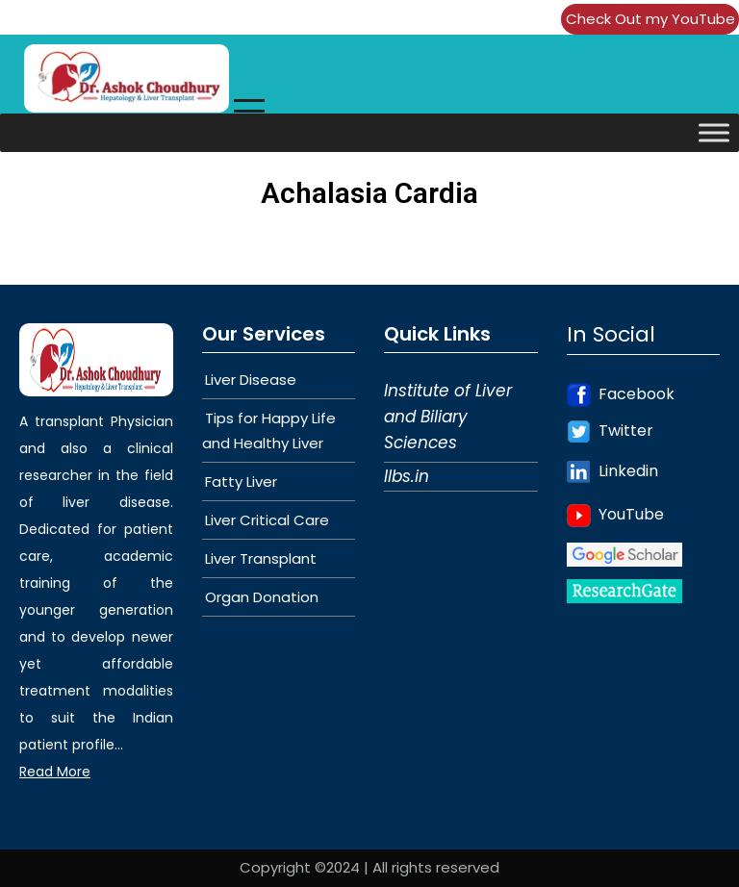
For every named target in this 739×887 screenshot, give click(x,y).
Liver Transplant (261, 558)
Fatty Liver (241, 481)
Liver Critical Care (267, 520)
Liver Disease (250, 379)
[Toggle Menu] (714, 132)
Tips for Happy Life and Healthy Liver (269, 430)
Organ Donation (262, 597)
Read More (54, 771)
